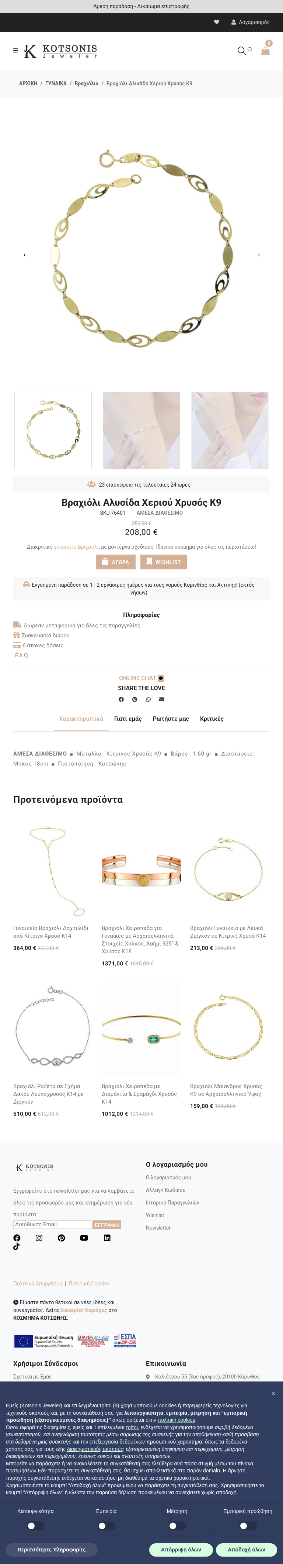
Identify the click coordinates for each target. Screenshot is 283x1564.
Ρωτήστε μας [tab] (171, 718)
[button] (273, 1393)
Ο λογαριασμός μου (168, 1177)
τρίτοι (132, 1427)
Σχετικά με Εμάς (32, 1377)
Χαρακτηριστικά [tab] (81, 718)
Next (258, 255)
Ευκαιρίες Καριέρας (83, 1310)
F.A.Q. (22, 655)
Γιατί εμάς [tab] (128, 718)
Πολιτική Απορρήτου (37, 1284)
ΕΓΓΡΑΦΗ (107, 1225)
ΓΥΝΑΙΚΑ (56, 83)
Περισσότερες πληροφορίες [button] (52, 1550)
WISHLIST (164, 561)
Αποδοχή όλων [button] (246, 1550)
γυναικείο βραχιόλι (76, 547)
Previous (24, 255)
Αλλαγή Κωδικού (165, 1190)
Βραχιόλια (86, 83)
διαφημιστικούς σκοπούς (95, 1449)
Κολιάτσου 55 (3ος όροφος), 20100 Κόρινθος (207, 1377)
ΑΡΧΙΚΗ (28, 83)
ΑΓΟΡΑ (115, 561)
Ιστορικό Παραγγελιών (172, 1203)
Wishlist (155, 1215)
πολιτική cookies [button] (176, 1420)
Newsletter (158, 1228)
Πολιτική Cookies (89, 1284)
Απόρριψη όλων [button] (181, 1550)
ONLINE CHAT (141, 678)
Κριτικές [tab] (212, 718)
